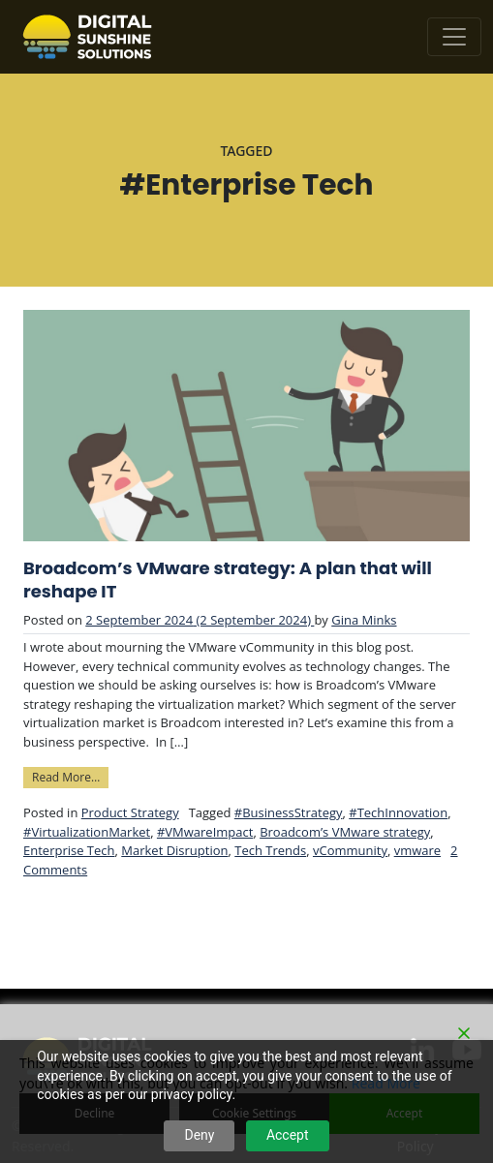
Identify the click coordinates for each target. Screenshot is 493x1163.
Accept (287, 1135)
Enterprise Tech (69, 850)
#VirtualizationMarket (86, 832)
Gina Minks (363, 619)
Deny (199, 1135)
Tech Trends (270, 850)
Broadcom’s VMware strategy (345, 832)
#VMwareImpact (205, 832)
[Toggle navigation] (454, 36)
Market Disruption (174, 850)
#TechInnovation (398, 812)
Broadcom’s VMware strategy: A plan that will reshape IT (227, 580)
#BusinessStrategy (288, 812)
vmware (417, 850)
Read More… (70, 776)
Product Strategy (130, 812)
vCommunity (350, 850)
